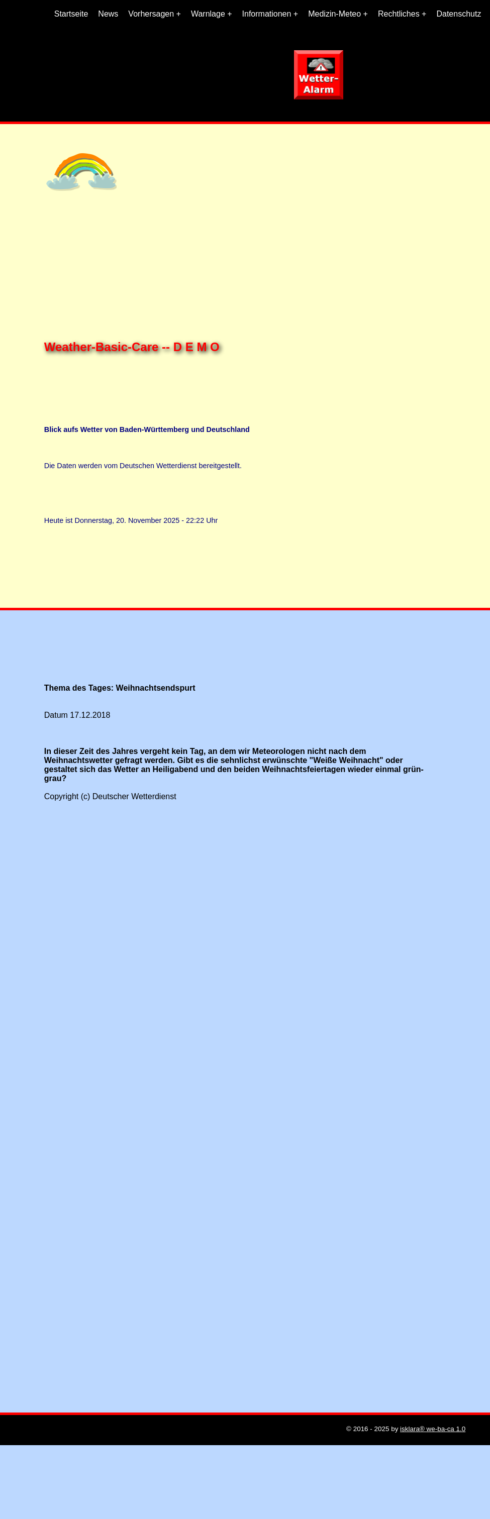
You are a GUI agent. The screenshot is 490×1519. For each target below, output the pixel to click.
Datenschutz (458, 14)
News (108, 14)
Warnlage (208, 14)
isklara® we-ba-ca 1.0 (432, 1429)
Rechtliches (399, 14)
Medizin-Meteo (334, 14)
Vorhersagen (151, 14)
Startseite (71, 14)
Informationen (266, 14)
